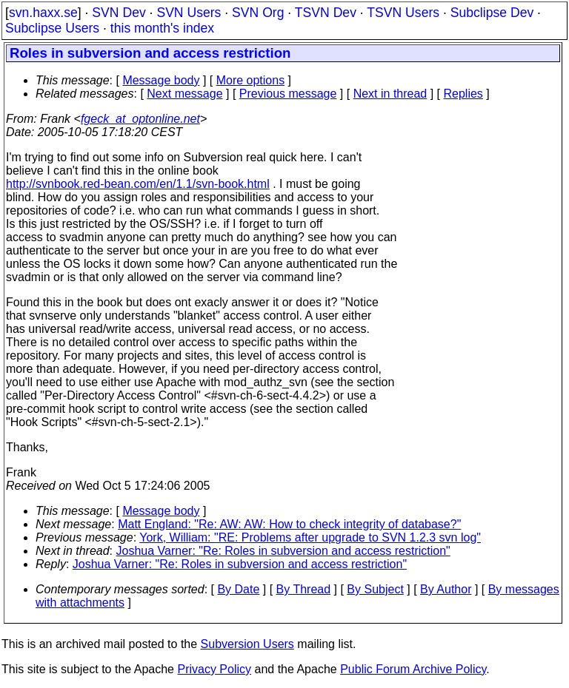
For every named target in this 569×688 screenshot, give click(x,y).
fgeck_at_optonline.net (140, 118)
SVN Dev (118, 12)
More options (250, 80)
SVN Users (188, 12)
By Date (238, 589)
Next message (184, 93)
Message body (160, 80)
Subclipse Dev (491, 12)
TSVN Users (403, 12)
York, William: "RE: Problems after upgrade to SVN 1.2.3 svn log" (310, 537)
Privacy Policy (214, 669)
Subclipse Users (52, 28)
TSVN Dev (325, 12)
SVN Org (258, 12)
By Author (445, 589)
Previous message (288, 93)
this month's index (162, 28)
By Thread (303, 589)
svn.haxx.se (43, 12)
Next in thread (390, 93)
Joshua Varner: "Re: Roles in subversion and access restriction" (283, 550)
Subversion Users (247, 644)
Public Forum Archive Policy (413, 669)
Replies (463, 93)
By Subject (375, 589)
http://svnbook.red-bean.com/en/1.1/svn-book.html (138, 184)
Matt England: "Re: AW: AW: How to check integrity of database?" (289, 524)
